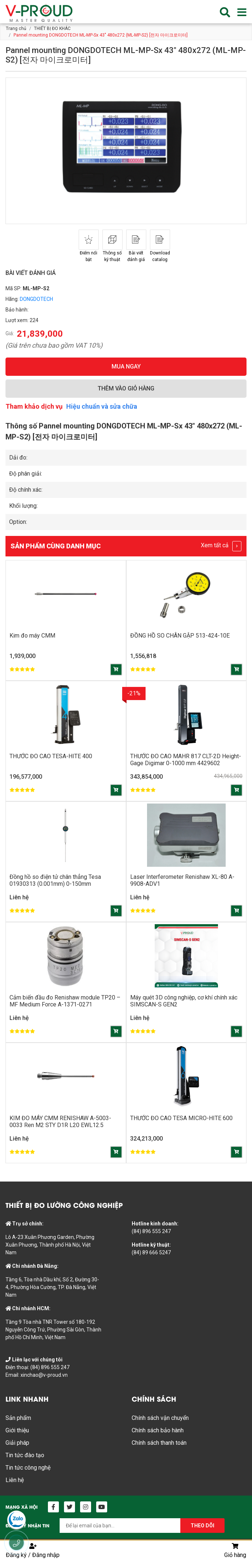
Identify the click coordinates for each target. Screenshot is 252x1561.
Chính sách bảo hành (158, 1430)
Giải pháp (17, 1442)
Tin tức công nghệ (27, 1467)
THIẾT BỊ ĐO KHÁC (52, 28)
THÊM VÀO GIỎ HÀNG (126, 388)
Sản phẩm (18, 1417)
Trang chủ (16, 28)
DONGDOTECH (36, 299)
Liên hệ (14, 1480)
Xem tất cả (221, 546)
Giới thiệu (17, 1430)
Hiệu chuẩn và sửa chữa (101, 406)
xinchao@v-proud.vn (44, 1375)
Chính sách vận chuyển (160, 1417)
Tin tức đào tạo (24, 1455)
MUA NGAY (126, 366)
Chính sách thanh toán (159, 1442)
